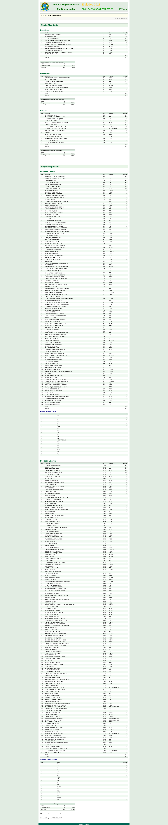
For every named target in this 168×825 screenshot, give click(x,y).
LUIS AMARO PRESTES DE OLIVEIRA (55, 306)
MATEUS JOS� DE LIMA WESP (53, 683)
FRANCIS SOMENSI (50, 575)
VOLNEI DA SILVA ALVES (52, 568)
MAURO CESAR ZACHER (52, 685)
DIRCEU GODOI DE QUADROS (53, 553)
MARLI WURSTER (50, 597)
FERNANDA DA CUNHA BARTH (53, 653)
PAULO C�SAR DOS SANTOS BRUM (55, 689)
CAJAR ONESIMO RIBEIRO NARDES (55, 247)
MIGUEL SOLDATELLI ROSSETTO (54, 82)
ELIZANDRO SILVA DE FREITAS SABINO (56, 645)
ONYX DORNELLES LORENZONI (54, 213)
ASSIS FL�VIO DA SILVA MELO (53, 292)
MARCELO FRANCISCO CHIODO (54, 308)
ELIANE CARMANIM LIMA (52, 346)
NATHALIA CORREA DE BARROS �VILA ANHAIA (58, 371)
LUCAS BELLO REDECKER (52, 259)
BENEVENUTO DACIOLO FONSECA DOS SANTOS (58, 52)
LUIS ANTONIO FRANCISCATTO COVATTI (56, 201)
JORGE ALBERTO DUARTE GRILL (54, 587)
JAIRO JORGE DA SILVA (51, 83)
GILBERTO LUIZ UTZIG (51, 205)
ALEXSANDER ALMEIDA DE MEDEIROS (56, 620)
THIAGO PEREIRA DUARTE (52, 521)
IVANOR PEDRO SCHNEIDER (53, 585)
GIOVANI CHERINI (50, 199)
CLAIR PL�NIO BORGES (52, 235)
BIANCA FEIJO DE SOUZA (52, 338)
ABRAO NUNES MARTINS (52, 616)
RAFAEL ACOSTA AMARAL (52, 691)
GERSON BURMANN (50, 525)
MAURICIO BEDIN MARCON (52, 369)
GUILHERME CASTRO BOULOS (53, 50)
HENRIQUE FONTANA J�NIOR (53, 270)
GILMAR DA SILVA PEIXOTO (52, 658)
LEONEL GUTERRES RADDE (53, 558)
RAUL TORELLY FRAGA (51, 606)
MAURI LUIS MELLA (50, 491)
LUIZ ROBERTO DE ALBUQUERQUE (55, 118)
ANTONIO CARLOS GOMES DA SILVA (55, 290)
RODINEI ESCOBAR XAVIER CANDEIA (55, 230)
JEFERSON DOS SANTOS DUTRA (54, 486)
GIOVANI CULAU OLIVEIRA (52, 251)
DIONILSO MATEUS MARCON (53, 220)
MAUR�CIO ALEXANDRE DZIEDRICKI (55, 316)
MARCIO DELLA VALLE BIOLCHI (54, 203)
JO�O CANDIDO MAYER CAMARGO (55, 591)
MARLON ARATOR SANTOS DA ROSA (55, 195)
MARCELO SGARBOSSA (51, 675)
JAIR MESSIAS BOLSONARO (53, 34)
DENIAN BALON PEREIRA (52, 340)
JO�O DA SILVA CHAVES (52, 593)
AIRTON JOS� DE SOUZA (52, 547)
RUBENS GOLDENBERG (51, 280)
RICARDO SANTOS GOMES (52, 695)
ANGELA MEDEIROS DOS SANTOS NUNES (57, 288)
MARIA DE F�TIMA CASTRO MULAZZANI (56, 595)
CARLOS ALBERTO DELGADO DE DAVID (56, 268)
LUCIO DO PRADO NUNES (52, 670)
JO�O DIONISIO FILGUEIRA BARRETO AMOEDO (58, 44)
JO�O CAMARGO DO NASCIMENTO (55, 515)
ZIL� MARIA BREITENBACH (52, 494)
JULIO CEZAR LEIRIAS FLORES (53, 89)
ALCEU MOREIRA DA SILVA (52, 329)
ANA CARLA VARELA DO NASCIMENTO (55, 130)
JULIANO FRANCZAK (51, 503)
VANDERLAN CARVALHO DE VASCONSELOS (57, 703)
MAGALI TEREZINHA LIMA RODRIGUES (56, 673)
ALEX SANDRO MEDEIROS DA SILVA (55, 618)
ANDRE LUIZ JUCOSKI (51, 286)
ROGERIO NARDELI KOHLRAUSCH (54, 501)
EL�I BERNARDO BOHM (52, 474)
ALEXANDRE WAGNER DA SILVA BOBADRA (57, 231)
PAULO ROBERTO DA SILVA (52, 476)
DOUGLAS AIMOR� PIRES (52, 523)
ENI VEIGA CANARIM (50, 649)
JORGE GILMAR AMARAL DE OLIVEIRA (55, 589)
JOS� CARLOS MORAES (52, 253)
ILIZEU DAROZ (49, 660)
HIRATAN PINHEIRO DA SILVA (53, 583)
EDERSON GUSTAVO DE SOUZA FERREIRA (57, 643)
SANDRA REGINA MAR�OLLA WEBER (55, 128)
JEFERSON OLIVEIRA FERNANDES (54, 472)
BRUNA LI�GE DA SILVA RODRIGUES (55, 633)
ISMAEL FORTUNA (50, 556)
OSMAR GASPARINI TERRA (52, 188)
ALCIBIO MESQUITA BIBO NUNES (54, 224)
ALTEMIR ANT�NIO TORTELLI (53, 505)
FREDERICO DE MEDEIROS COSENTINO (56, 302)
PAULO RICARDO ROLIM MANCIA (54, 383)
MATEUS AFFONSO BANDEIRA (53, 85)
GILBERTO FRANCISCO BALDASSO (55, 657)
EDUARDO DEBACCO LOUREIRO (54, 507)
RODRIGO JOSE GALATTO (52, 216)
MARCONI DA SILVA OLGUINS (53, 367)
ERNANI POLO (49, 467)
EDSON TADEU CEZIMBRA (52, 470)
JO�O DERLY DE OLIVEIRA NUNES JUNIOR (57, 304)
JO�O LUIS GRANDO (51, 541)
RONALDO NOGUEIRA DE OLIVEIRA (55, 178)
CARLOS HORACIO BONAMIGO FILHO (55, 640)
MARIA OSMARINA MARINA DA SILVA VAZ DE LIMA (59, 48)
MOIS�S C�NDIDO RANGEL (53, 238)
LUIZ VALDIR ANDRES (51, 543)
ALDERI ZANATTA (50, 569)
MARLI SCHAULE (49, 132)
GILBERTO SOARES (50, 579)
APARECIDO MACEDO (51, 629)
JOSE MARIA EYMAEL (51, 54)
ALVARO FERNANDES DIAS (52, 46)
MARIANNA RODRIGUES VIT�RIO (54, 681)
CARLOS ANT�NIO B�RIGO (53, 638)
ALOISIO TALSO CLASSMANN (53, 465)
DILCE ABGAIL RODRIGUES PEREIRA (55, 126)
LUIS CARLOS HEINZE (51, 115)
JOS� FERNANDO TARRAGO (53, 358)
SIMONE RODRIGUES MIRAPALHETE (55, 320)
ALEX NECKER (49, 265)
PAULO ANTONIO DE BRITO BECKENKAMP (57, 381)
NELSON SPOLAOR (50, 601)
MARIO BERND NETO (51, 124)
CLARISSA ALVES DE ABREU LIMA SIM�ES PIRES (59, 298)
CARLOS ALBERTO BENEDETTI (53, 194)
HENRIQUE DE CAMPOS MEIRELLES (55, 42)
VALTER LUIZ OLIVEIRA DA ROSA (54, 325)
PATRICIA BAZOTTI (50, 603)
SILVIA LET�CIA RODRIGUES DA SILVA (56, 387)
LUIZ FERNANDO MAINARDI (52, 672)
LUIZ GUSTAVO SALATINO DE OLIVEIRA (56, 527)
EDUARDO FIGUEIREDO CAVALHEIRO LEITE (57, 78)
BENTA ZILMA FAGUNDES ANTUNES (55, 245)
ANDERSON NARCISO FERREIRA (54, 549)
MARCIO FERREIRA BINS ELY (53, 677)
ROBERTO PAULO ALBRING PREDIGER (56, 228)
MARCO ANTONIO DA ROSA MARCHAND (56, 278)
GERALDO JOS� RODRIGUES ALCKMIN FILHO (58, 40)
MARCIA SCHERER (50, 312)
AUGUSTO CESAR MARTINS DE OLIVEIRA (56, 294)
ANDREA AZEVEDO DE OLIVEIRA (54, 622)
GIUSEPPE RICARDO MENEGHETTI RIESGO (57, 581)
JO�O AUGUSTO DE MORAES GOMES (56, 138)
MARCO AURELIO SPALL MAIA (53, 365)
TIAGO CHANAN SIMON (51, 535)
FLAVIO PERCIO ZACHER (52, 348)
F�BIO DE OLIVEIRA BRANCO (53, 539)
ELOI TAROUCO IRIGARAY (52, 647)
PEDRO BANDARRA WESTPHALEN (54, 197)
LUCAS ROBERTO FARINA (52, 668)
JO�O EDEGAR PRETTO (52, 517)
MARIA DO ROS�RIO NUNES (53, 257)
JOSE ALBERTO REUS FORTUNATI (54, 353)
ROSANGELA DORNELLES (52, 697)
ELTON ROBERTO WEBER (52, 469)
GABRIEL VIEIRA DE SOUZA (52, 529)
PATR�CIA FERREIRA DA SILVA (54, 375)
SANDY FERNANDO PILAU (52, 610)
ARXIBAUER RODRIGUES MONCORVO (55, 335)
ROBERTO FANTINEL (51, 608)
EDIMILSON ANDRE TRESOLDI (53, 344)
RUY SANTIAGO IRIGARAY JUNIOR (54, 482)
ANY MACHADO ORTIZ (51, 627)
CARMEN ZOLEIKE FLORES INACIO (55, 117)
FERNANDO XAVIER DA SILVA (53, 249)
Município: (44, 15)
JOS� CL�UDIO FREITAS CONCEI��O (56, 509)
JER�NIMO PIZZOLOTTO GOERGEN (55, 176)
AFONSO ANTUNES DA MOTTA (53, 243)
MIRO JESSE (48, 261)
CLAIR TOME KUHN (50, 484)
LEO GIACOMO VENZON (52, 361)
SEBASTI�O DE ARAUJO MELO (54, 612)
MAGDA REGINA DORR (51, 363)
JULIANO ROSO (49, 488)
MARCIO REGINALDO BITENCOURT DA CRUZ (57, 679)
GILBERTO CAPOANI (50, 655)
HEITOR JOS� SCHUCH (51, 182)
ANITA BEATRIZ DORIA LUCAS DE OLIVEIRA (57, 333)
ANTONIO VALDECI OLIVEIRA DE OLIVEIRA (57, 626)
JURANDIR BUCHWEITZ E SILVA (54, 664)
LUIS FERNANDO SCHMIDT (52, 531)
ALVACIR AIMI (48, 331)
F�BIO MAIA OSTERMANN (52, 577)
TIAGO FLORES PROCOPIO (52, 321)
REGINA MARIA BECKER (52, 693)
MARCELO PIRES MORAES (52, 310)
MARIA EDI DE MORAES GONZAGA (54, 314)
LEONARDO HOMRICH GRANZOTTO (55, 275)
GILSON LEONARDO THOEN (53, 351)
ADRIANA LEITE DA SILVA (52, 327)
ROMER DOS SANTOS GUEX (53, 134)
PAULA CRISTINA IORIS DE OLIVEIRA (55, 379)
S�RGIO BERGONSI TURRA (53, 701)
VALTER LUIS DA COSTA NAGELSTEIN (55, 323)
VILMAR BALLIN (49, 545)
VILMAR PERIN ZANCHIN (52, 614)
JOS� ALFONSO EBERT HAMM (53, 273)
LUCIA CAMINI (49, 560)
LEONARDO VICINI (50, 666)
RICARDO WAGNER (50, 318)
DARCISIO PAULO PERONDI (53, 192)
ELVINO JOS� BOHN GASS (52, 186)
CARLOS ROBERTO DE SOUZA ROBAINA (56, 87)
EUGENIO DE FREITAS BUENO (53, 651)
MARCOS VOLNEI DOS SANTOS (54, 490)
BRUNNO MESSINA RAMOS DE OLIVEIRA (56, 267)
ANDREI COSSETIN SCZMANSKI (54, 537)
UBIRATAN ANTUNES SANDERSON (54, 207)
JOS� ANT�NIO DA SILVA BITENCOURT (56, 355)
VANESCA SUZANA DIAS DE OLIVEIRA (55, 705)
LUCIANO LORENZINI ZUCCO (53, 499)
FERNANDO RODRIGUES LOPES (54, 300)
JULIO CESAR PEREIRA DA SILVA (54, 255)
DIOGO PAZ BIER (49, 218)
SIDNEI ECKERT (49, 566)
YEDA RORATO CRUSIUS (52, 282)
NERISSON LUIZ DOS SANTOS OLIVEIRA (56, 263)
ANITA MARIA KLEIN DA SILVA (53, 571)
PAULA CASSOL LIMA (51, 377)
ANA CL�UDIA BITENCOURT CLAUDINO (56, 284)
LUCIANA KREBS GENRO (52, 519)
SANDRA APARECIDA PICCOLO (53, 699)
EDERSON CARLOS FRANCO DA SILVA (55, 642)
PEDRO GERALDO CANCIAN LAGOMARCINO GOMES (60, 605)
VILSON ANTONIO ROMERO (52, 389)
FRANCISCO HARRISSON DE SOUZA (55, 349)
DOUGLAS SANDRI (50, 555)
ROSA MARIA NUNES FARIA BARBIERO (56, 385)
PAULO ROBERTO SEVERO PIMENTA (55, 222)
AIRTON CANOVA (50, 478)
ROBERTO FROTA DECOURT (53, 564)
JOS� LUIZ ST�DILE (51, 211)
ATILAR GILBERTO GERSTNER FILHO (55, 336)
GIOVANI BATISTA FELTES (52, 240)
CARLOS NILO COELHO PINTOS (54, 296)
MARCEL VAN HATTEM (51, 190)
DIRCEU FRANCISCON (51, 573)
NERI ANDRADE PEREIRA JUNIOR (54, 687)
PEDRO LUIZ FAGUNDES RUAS (53, 533)
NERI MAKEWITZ (49, 373)
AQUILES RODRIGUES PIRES (53, 631)
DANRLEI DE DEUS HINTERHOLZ (54, 226)
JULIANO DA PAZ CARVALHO (53, 662)
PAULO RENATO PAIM (51, 120)
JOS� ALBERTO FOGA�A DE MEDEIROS (56, 122)
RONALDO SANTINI (50, 180)
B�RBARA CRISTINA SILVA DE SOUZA (55, 635)
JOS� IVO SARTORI (50, 80)
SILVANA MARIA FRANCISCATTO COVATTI (56, 497)
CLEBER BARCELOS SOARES (53, 136)
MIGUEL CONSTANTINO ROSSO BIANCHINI (57, 599)
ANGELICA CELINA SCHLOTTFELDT (55, 624)
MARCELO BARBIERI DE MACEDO (54, 277)
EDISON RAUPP (49, 513)
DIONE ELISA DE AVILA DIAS (53, 342)
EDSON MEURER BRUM (51, 480)
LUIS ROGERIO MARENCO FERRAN (55, 562)
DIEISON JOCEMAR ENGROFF (53, 551)
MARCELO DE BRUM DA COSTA (54, 209)
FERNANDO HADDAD (51, 36)
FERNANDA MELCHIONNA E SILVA (54, 233)
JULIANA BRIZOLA (50, 511)
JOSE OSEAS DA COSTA (52, 215)
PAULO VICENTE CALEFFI (52, 241)
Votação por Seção (121, 18)
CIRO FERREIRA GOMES (52, 38)
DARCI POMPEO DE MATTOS (53, 184)
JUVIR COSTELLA (50, 496)
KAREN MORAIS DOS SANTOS (53, 360)
